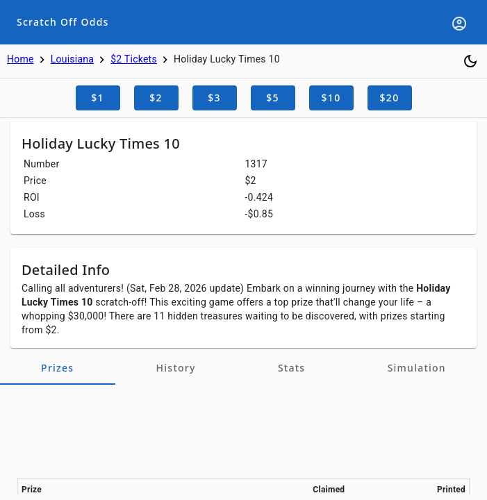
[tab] (57, 368)
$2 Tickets (133, 59)
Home (20, 59)
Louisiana (72, 59)
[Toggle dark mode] (470, 61)
